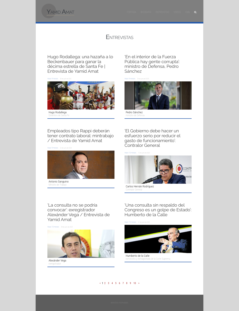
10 (135, 283)
